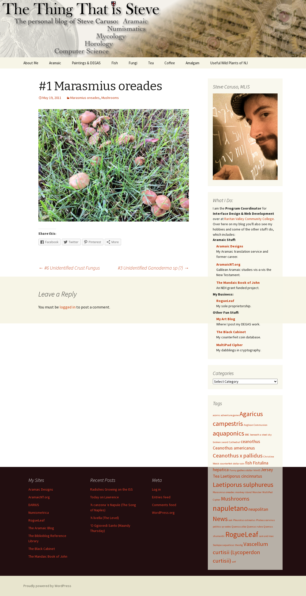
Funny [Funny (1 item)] (233, 470)
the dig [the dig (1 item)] (239, 545)
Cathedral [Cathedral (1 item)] (234, 442)
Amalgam (192, 63)
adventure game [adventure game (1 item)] (230, 415)
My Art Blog (225, 319)
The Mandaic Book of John (238, 282)
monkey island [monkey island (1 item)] (243, 492)
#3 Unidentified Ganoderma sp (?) (153, 268)
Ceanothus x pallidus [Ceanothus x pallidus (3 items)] (238, 455)
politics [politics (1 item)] (217, 526)
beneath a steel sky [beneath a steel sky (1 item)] (261, 434)
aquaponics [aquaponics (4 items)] (228, 433)
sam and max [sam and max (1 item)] (266, 536)
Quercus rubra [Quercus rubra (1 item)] (255, 526)
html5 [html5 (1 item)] (256, 470)
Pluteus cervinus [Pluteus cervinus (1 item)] (265, 520)
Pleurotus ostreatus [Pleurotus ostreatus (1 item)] (244, 520)
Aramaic (55, 63)
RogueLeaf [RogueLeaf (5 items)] (241, 534)
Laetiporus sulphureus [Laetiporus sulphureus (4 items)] (243, 484)
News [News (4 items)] (220, 519)
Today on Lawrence (104, 497)
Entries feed (161, 497)
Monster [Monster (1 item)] (257, 492)
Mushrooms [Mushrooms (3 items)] (235, 498)
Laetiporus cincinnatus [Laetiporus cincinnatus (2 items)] (241, 476)
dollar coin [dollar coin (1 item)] (238, 463)
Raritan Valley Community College (249, 219)
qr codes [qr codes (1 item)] (226, 526)
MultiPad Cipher (229, 345)
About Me (30, 63)
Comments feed (164, 505)
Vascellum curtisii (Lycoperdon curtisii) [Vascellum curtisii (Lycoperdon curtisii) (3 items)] (240, 552)
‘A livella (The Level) (104, 518)
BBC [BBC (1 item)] (247, 434)
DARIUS (33, 505)
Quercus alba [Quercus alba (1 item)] (239, 526)
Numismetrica (38, 512)
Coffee (169, 63)
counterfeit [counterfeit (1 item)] (226, 463)
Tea (151, 63)
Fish (114, 63)
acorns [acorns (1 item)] (216, 415)
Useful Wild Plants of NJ (229, 63)
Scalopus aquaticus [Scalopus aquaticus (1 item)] (223, 545)
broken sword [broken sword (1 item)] (220, 442)
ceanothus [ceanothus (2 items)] (250, 441)
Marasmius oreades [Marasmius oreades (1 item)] (223, 492)
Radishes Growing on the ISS (111, 489)
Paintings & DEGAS (86, 63)
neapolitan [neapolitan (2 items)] (258, 509)
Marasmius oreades (85, 97)
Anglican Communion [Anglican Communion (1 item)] (255, 425)
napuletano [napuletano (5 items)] (230, 508)
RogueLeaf (225, 300)
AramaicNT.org (228, 264)
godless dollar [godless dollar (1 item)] (245, 470)
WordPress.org (163, 512)
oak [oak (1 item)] (230, 520)
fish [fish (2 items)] (248, 463)
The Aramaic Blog (41, 528)
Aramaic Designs (229, 246)
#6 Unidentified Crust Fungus (69, 268)
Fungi (133, 63)
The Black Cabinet (231, 332)
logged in (68, 306)
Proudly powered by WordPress (47, 586)
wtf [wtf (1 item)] (234, 561)
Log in (156, 489)
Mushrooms (110, 97)
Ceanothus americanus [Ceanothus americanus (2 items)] (234, 448)
